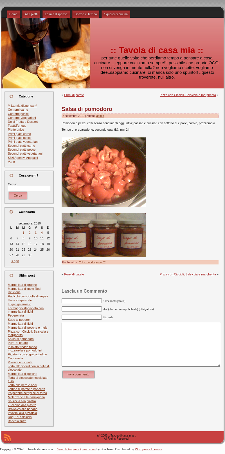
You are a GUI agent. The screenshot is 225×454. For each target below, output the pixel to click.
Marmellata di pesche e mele (28, 327)
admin (100, 115)
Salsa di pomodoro (21, 338)
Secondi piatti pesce (21, 149)
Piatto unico (16, 129)
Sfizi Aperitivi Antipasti (23, 157)
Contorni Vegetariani (22, 117)
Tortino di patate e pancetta (26, 389)
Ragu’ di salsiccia (20, 417)
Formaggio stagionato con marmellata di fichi (26, 309)
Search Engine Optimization (76, 449)
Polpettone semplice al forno (27, 393)
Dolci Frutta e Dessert (23, 121)
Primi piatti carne (19, 133)
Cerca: (12, 184)
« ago (15, 260)
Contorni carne (18, 109)
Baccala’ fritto (17, 421)
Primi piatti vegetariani (23, 141)
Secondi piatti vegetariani (25, 153)
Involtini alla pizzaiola (22, 413)
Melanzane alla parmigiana (26, 397)
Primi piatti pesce (20, 137)
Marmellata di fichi (20, 323)
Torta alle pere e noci (22, 385)
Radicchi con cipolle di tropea (28, 296)
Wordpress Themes (148, 449)
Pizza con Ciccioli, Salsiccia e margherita (188, 95)
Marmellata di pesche (22, 373)
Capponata (15, 358)
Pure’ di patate (18, 342)
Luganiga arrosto (19, 304)
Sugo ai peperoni (19, 319)
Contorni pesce (18, 113)
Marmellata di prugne (22, 284)
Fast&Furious (17, 125)
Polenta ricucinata (20, 362)
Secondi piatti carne (21, 145)
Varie (11, 161)
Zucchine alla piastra (22, 405)
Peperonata (16, 315)
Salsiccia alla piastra (22, 401)
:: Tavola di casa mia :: (157, 50)
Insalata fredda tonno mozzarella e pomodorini (25, 348)
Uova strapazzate (20, 300)
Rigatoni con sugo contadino (27, 354)
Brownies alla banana (22, 409)
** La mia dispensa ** (22, 105)
